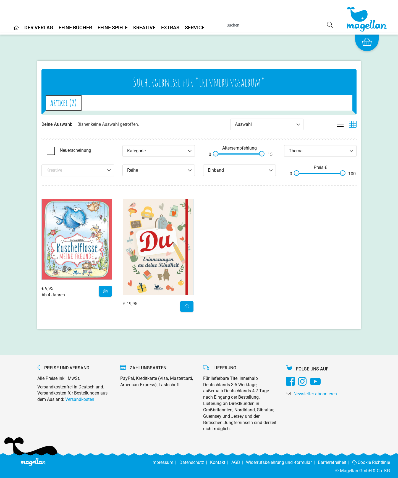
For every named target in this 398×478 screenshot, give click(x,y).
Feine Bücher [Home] (75, 27)
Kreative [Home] (144, 27)
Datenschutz (194, 462)
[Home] (16, 30)
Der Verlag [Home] (38, 27)
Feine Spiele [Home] (113, 27)
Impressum (165, 462)
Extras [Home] (170, 27)
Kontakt (220, 462)
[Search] (279, 25)
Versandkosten (79, 399)
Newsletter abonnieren (315, 393)
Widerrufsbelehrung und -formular (282, 462)
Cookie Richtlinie (371, 462)
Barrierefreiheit (335, 462)
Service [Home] (195, 27)
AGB (238, 462)
